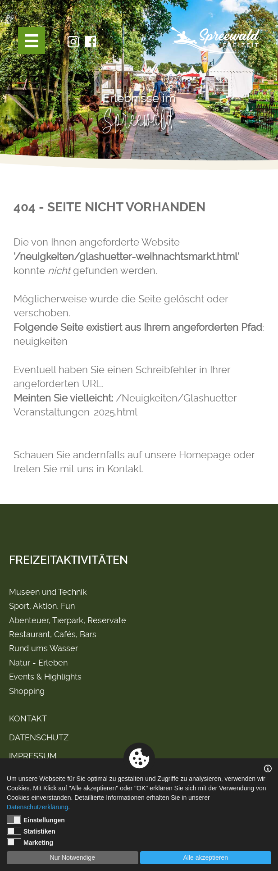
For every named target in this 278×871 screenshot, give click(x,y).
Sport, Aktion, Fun (42, 606)
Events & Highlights (45, 676)
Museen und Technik (48, 592)
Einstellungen (36, 820)
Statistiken (31, 831)
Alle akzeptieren (205, 857)
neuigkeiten (41, 341)
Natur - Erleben (38, 662)
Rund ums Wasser (43, 648)
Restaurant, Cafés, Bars (52, 634)
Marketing (30, 842)
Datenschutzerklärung (37, 807)
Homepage (205, 455)
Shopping (27, 691)
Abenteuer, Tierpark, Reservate (67, 620)
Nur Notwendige (72, 857)
